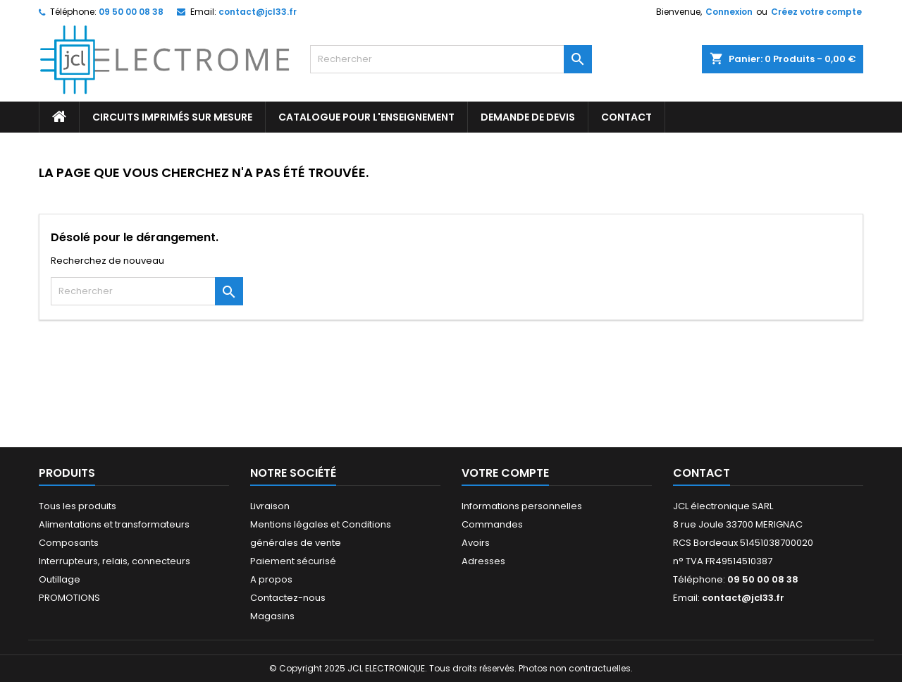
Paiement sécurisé (293, 561)
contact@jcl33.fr (257, 12)
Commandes (492, 524)
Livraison (270, 506)
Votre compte (505, 473)
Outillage (59, 579)
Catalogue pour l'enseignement (366, 117)
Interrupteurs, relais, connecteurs (114, 561)
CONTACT (626, 117)
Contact (701, 473)
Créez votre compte (816, 12)
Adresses (483, 561)
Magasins (272, 616)
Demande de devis (528, 117)
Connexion (729, 12)
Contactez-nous (288, 597)
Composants (69, 542)
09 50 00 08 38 (131, 12)
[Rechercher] (451, 59)
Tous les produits (77, 506)
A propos (271, 579)
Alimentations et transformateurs (114, 524)
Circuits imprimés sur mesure (172, 117)
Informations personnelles (522, 506)
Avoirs (476, 542)
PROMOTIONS (69, 597)
